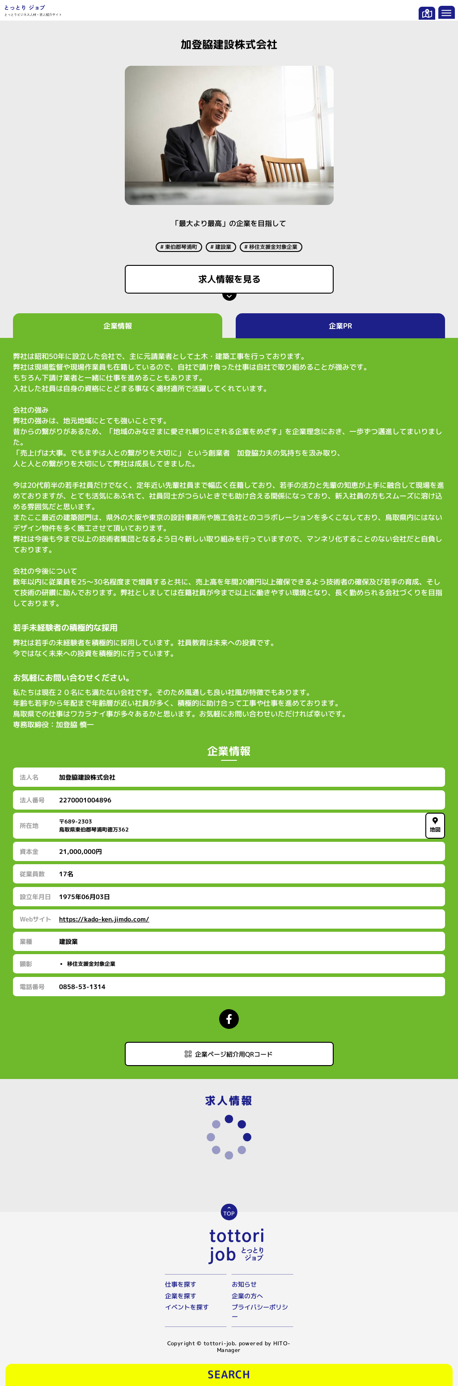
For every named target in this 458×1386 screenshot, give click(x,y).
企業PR (340, 326)
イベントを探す (187, 1307)
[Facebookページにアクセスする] (229, 1019)
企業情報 (117, 326)
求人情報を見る (229, 279)
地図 (435, 825)
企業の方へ (247, 1296)
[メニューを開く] (446, 12)
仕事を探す (180, 1284)
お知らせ (244, 1284)
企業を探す (180, 1296)
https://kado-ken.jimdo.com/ (104, 919)
